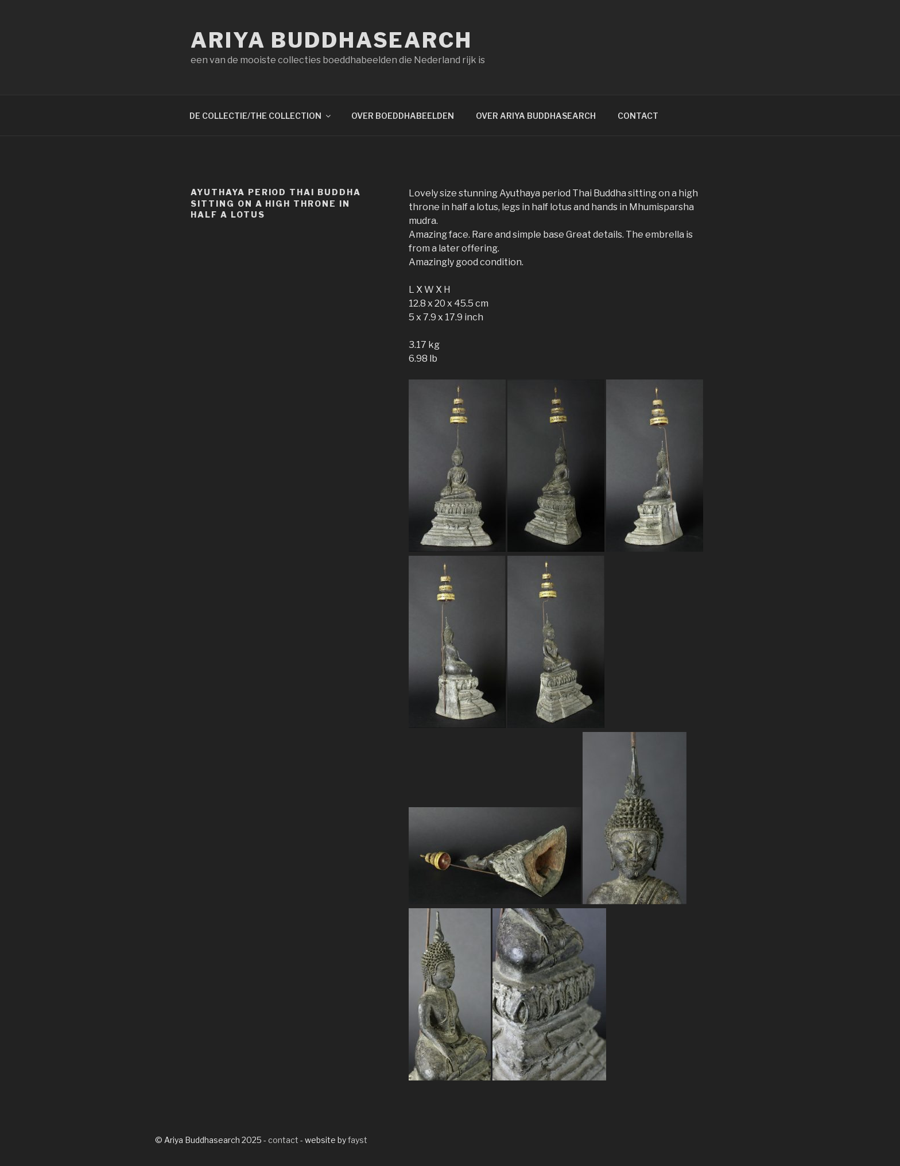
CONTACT (638, 116)
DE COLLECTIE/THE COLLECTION (260, 116)
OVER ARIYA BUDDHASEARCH (536, 116)
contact (283, 1140)
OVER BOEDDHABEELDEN (402, 116)
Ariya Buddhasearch (331, 40)
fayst (357, 1140)
